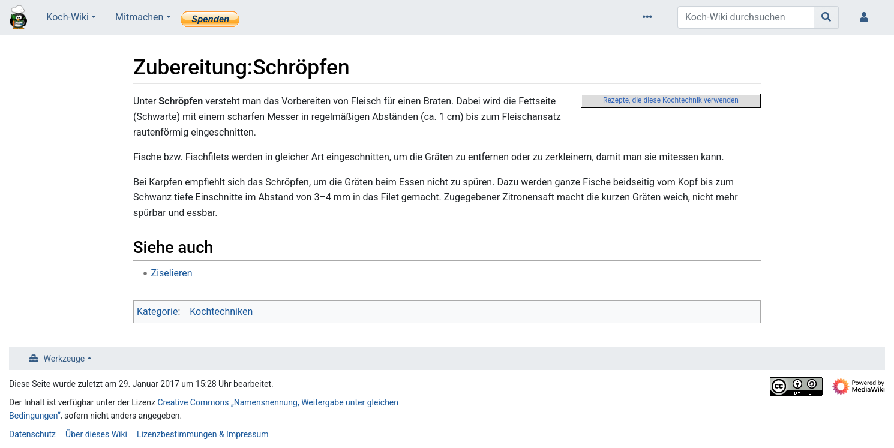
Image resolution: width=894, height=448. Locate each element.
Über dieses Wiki (96, 434)
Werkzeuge (64, 358)
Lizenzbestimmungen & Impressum (202, 434)
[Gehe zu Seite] (826, 17)
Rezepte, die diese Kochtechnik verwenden (671, 100)
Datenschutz (32, 434)
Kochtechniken (221, 311)
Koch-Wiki (67, 17)
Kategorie (157, 311)
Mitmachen (139, 17)
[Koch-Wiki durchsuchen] (746, 17)
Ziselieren (172, 273)
